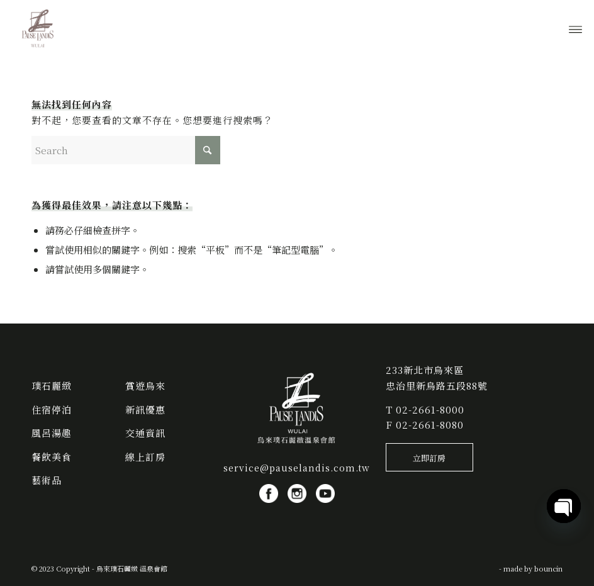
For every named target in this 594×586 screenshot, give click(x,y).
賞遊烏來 (145, 385)
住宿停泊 (51, 409)
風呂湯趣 (51, 432)
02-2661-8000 (430, 409)
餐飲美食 (51, 456)
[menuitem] (575, 28)
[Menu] (575, 28)
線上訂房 (145, 456)
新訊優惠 (145, 409)
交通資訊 (145, 432)
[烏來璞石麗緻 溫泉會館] (38, 28)
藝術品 (46, 480)
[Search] (125, 150)
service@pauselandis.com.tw (296, 467)
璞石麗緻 (51, 385)
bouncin (548, 568)
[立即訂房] (429, 457)
